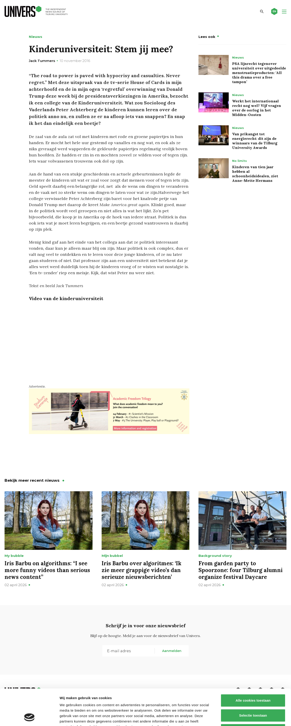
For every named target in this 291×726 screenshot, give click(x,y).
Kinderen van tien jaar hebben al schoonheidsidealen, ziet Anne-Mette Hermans (255, 174)
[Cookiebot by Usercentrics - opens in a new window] (29, 717)
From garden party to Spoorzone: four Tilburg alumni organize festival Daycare (240, 570)
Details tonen (245, 717)
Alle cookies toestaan (253, 666)
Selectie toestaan (253, 681)
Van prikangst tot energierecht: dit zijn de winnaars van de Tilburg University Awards (254, 141)
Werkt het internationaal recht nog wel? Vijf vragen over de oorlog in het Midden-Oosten (256, 108)
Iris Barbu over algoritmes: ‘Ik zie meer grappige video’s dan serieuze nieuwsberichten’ (141, 570)
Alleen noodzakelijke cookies (253, 696)
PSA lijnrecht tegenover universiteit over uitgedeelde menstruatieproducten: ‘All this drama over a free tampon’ (259, 72)
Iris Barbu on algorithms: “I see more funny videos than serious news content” (47, 570)
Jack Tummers (42, 61)
